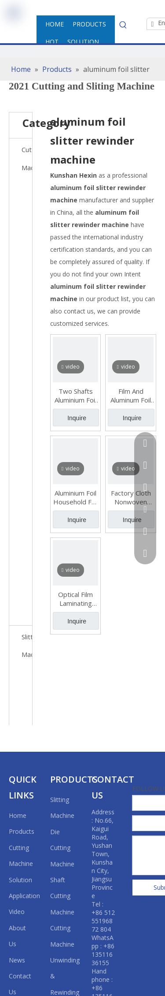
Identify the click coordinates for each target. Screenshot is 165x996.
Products (21, 831)
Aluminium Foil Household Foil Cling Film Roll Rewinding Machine (75, 497)
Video (17, 911)
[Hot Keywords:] (123, 24)
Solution (20, 880)
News (17, 960)
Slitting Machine (27, 645)
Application (24, 896)
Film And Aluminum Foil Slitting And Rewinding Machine (130, 395)
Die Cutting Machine (62, 848)
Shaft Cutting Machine (62, 896)
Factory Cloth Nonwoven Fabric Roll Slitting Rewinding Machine (131, 497)
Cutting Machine (27, 158)
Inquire (76, 418)
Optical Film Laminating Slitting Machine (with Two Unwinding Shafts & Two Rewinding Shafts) (75, 599)
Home (17, 815)
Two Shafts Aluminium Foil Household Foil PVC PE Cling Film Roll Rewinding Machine (75, 395)
